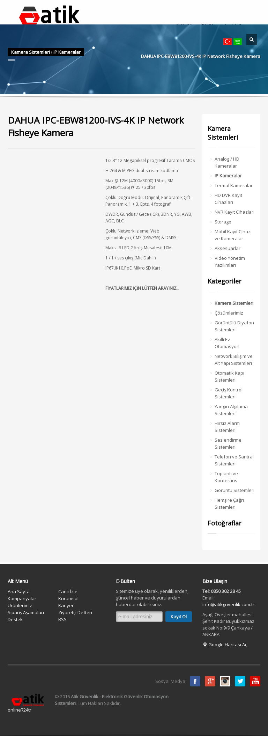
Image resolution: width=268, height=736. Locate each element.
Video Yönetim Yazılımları (230, 261)
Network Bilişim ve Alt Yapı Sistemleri (234, 359)
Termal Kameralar (234, 185)
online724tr (19, 710)
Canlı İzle (67, 591)
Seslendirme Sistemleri (228, 443)
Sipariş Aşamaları (26, 612)
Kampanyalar (22, 598)
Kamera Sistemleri (30, 52)
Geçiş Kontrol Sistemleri (229, 393)
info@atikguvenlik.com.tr (228, 604)
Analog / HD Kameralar (227, 162)
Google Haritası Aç (224, 644)
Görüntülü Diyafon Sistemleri (234, 326)
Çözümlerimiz (229, 313)
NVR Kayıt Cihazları (234, 212)
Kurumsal (68, 598)
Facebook (195, 681)
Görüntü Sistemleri (234, 490)
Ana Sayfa (19, 591)
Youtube (255, 681)
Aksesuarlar (227, 248)
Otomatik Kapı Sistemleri (229, 376)
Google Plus (210, 681)
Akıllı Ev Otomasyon (227, 342)
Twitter (240, 681)
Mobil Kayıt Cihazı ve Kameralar (233, 235)
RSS (62, 619)
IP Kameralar (67, 52)
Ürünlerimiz (20, 605)
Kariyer (66, 605)
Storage (223, 222)
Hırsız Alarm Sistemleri (227, 426)
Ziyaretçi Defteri (75, 612)
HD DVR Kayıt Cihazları (228, 198)
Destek (15, 619)
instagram (225, 681)
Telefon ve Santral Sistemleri (234, 460)
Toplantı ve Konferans (226, 477)
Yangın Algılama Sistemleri (231, 410)
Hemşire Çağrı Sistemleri (229, 503)
